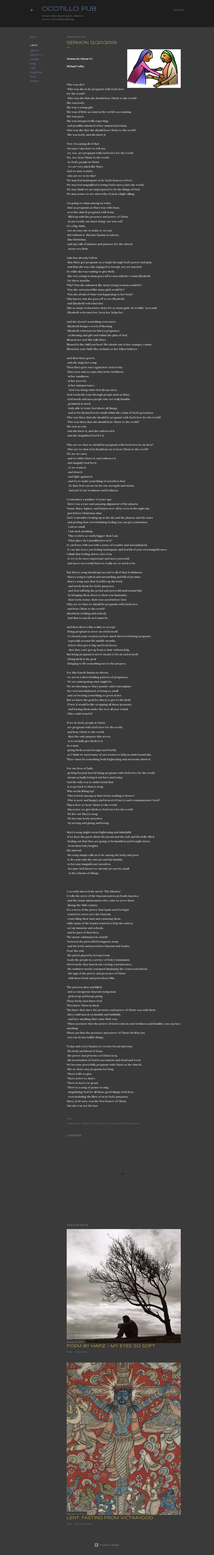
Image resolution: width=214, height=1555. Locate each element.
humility (34, 59)
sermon (34, 80)
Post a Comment (83, 1523)
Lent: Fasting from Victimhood (110, 1518)
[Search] (179, 10)
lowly (33, 63)
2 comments (81, 1351)
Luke (33, 67)
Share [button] (33, 37)
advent (34, 50)
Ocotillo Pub (69, 9)
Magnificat (36, 72)
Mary (33, 76)
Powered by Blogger (107, 1545)
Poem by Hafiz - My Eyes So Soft (111, 1346)
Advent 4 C (36, 54)
